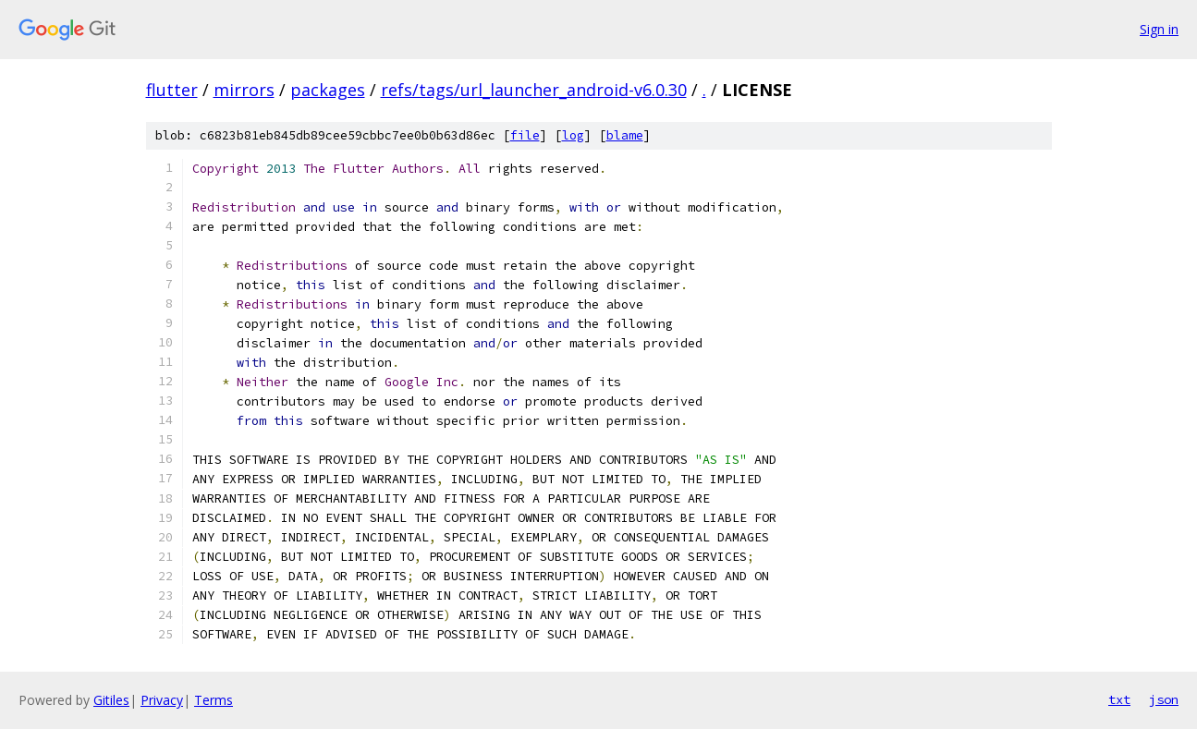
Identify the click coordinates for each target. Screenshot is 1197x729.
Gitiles (111, 700)
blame (624, 135)
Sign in (1159, 29)
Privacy (161, 700)
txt (1119, 699)
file (525, 135)
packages (327, 90)
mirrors (244, 90)
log (573, 135)
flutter (172, 90)
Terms (213, 700)
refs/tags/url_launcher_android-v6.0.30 (534, 90)
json (1164, 699)
